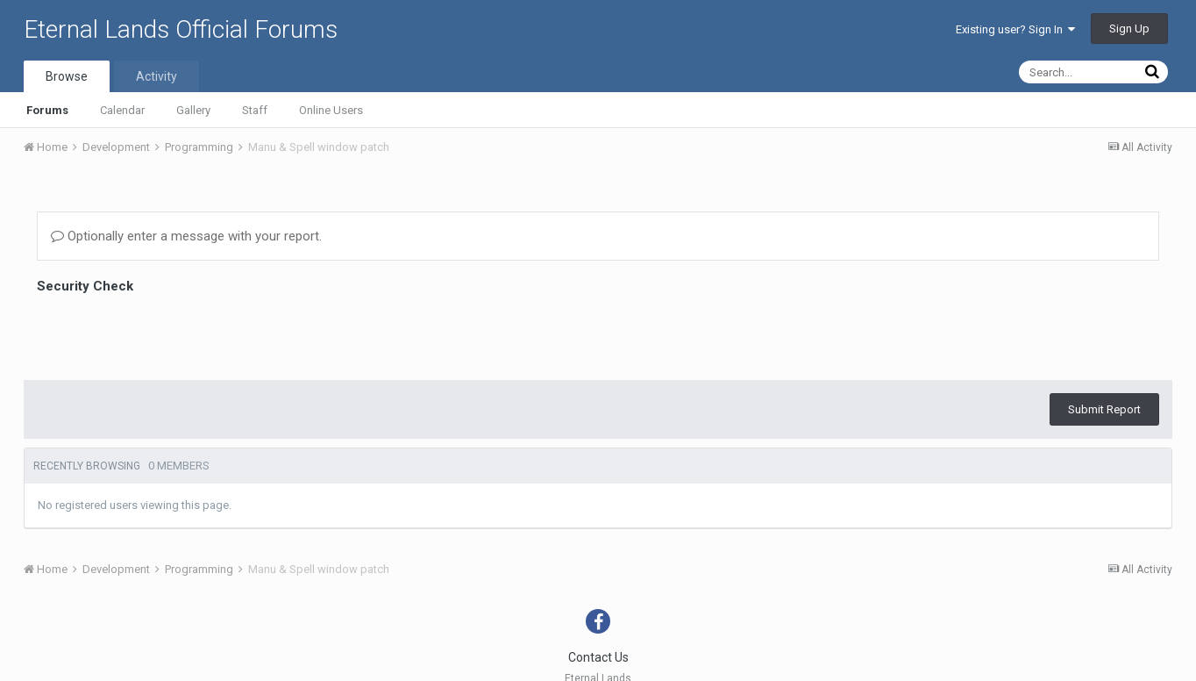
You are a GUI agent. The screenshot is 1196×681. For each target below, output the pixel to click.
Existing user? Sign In (1015, 29)
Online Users (331, 110)
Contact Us (598, 657)
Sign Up (1129, 28)
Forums (47, 110)
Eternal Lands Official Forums (181, 29)
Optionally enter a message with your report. (186, 236)
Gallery (193, 110)
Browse (67, 76)
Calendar (122, 110)
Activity (156, 76)
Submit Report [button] (1104, 409)
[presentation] (170, 332)
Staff (254, 110)
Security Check (85, 286)
